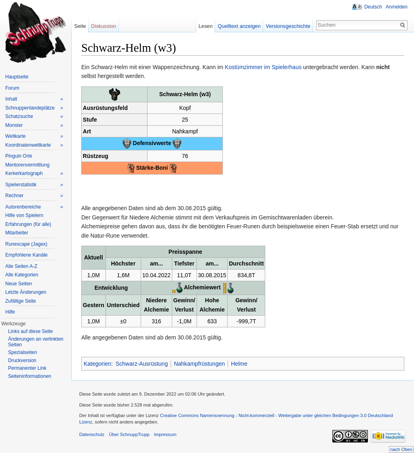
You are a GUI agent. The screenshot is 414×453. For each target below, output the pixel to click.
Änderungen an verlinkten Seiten (35, 342)
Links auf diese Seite (30, 331)
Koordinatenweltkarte (34, 145)
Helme (239, 363)
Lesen (206, 26)
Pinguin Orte (18, 156)
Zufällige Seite (20, 301)
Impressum (165, 434)
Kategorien (97, 363)
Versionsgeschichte (288, 26)
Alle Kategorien (21, 275)
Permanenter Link (27, 368)
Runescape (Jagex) (26, 244)
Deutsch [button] (373, 7)
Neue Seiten (18, 284)
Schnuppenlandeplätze (34, 108)
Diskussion (103, 26)
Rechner (34, 196)
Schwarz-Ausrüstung (142, 363)
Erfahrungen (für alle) (28, 224)
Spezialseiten (22, 352)
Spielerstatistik (34, 185)
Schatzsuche (34, 117)
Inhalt (34, 99)
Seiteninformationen (29, 376)
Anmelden (397, 7)
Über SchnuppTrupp (129, 434)
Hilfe (10, 312)
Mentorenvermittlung (27, 165)
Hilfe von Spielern (24, 215)
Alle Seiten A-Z (21, 266)
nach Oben (401, 449)
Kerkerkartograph (34, 174)
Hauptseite (16, 77)
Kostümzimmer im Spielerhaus (263, 67)
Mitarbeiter (16, 233)
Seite (80, 26)
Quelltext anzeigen (239, 26)
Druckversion (22, 360)
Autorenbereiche (34, 207)
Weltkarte (34, 136)
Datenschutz (91, 434)
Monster (34, 125)
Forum (12, 88)
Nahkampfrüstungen (199, 363)
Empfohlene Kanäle (26, 255)
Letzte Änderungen (25, 292)
